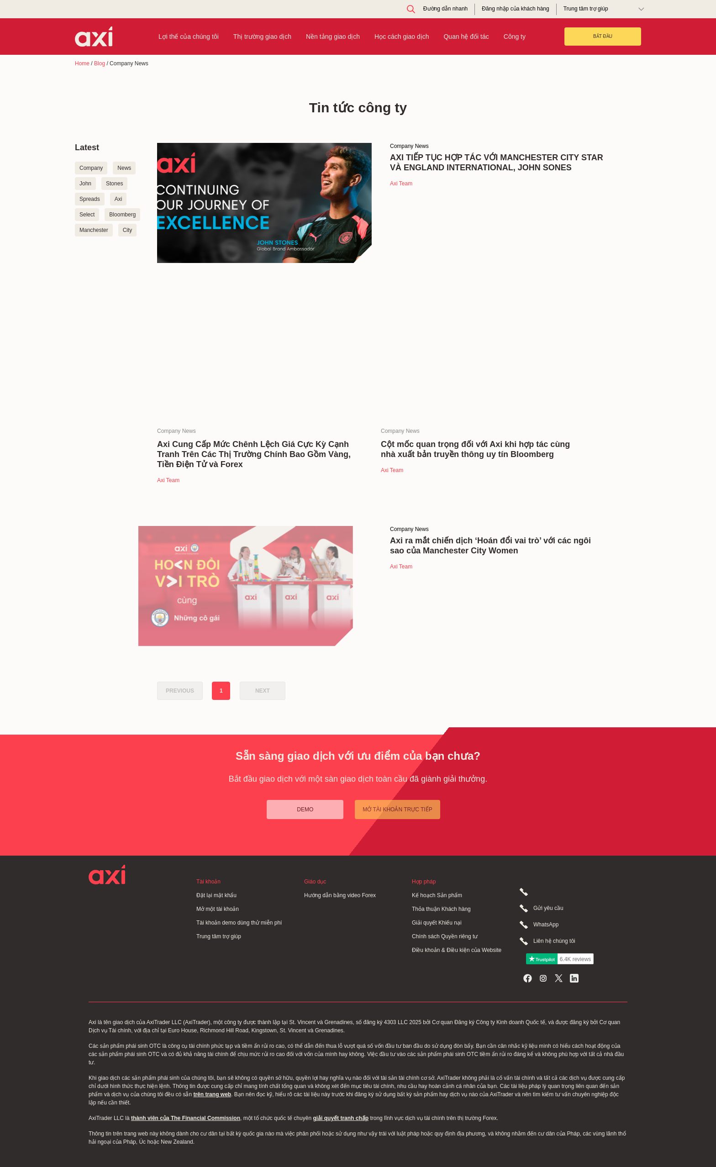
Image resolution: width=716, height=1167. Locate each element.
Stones (114, 183)
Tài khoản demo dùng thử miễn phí (239, 923)
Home (82, 63)
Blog (99, 63)
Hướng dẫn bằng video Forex (340, 895)
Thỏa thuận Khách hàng (441, 909)
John (85, 183)
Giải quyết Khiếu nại (437, 923)
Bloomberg (122, 214)
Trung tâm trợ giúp (218, 936)
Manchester (93, 230)
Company (91, 168)
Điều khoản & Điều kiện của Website (456, 950)
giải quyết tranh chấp (341, 1118)
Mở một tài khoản (217, 909)
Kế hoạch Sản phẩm (437, 895)
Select (87, 214)
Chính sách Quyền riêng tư (445, 936)
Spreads (89, 199)
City (127, 230)
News (124, 168)
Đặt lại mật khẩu (216, 895)
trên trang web (212, 1094)
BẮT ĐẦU (602, 36)
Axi (118, 199)
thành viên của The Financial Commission (185, 1118)
